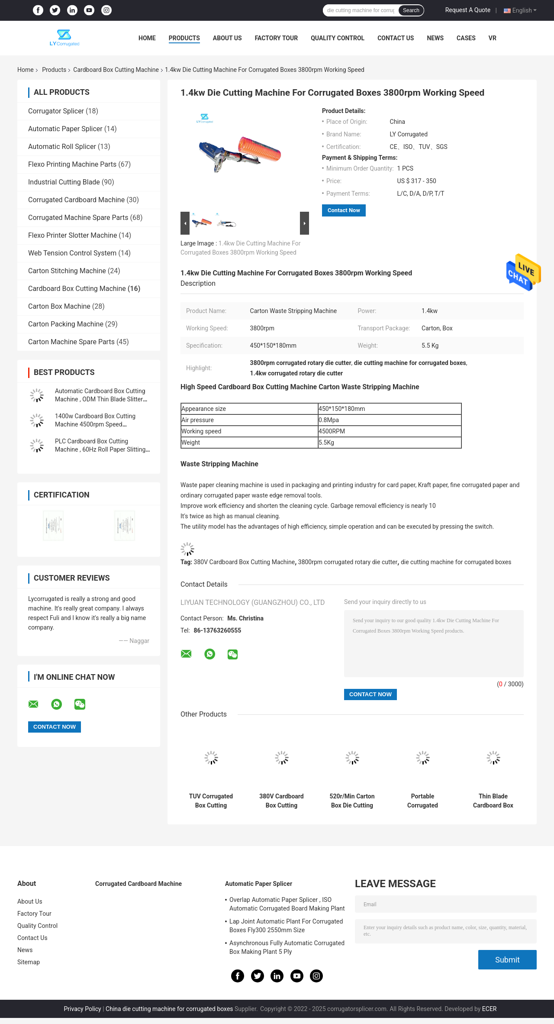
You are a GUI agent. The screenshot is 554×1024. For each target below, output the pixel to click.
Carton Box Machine (59, 306)
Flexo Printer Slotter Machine (72, 235)
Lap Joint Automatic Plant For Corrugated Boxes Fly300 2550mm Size (286, 926)
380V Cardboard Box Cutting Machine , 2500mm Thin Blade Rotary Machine (281, 801)
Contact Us (395, 38)
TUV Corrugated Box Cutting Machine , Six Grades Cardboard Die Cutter (211, 801)
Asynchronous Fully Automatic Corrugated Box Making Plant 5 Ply (287, 947)
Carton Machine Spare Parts (71, 342)
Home (147, 38)
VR (492, 38)
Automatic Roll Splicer (62, 146)
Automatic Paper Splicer (65, 129)
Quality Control (337, 38)
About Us (227, 38)
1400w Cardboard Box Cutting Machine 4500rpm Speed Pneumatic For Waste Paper (95, 424)
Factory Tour (276, 38)
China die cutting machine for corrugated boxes (169, 1008)
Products (184, 38)
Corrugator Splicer (56, 111)
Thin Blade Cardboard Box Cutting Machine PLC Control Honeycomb (493, 801)
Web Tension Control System (72, 253)
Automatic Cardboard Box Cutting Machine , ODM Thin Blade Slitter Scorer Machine (100, 399)
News (435, 38)
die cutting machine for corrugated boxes (456, 562)
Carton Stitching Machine (67, 271)
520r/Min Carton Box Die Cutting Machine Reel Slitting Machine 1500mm (351, 801)
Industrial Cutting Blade (64, 182)
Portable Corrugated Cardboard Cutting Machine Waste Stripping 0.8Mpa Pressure (423, 801)
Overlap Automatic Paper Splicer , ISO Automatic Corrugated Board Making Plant (287, 904)
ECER (489, 1008)
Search (411, 10)
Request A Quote (467, 9)
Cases (466, 38)
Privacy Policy (82, 1008)
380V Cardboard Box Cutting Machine (244, 562)
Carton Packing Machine (65, 324)
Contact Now (344, 210)
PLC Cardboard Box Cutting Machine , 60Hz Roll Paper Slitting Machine (100, 449)
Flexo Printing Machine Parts (72, 164)
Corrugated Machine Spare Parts (78, 217)
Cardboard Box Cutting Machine (116, 69)
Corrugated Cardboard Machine (76, 200)
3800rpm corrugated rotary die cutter (348, 562)
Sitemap (28, 962)
